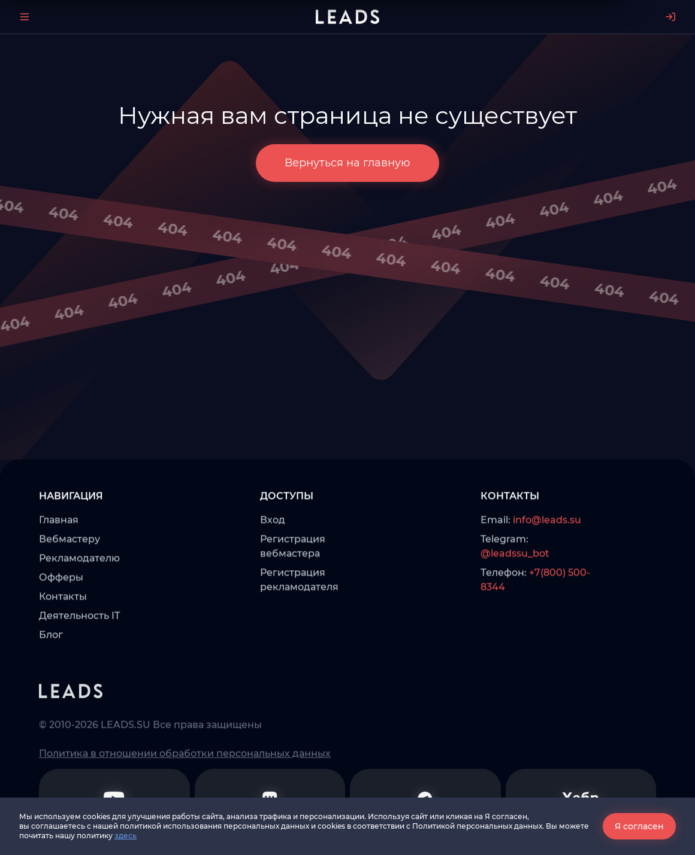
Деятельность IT (79, 655)
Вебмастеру (69, 579)
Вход (272, 559)
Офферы (61, 617)
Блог (51, 674)
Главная (58, 559)
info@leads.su (547, 559)
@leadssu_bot (515, 593)
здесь (125, 835)
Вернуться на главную (347, 162)
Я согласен (639, 826)
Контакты (63, 636)
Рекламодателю (79, 598)
